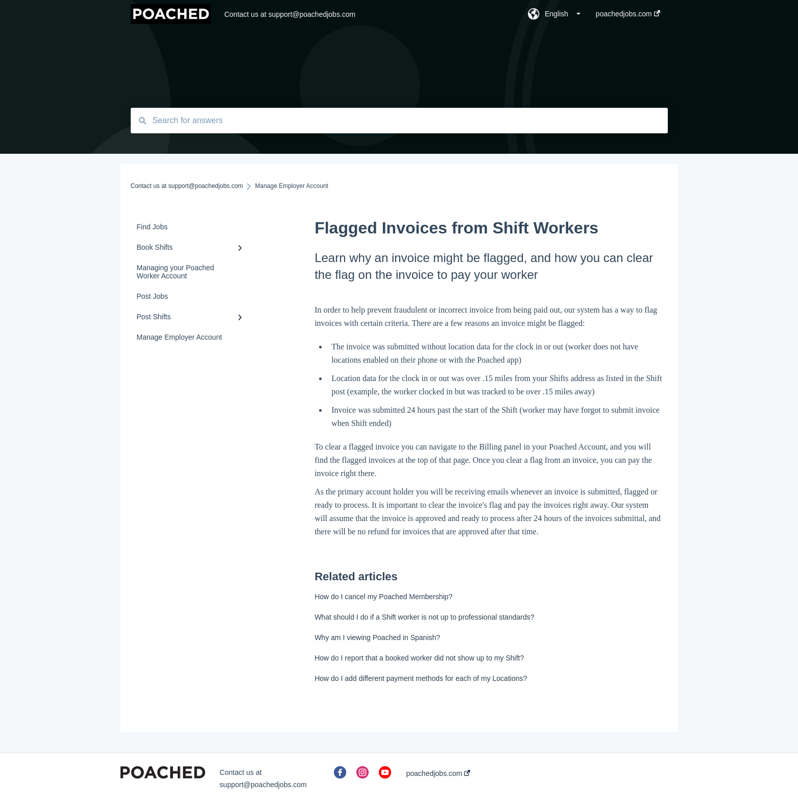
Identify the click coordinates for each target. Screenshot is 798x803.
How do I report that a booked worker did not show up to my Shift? (419, 658)
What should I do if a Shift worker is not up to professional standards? (424, 617)
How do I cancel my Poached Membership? (383, 597)
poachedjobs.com (438, 773)
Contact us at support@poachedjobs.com (289, 14)
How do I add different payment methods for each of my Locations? (421, 678)
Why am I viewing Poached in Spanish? (377, 637)
